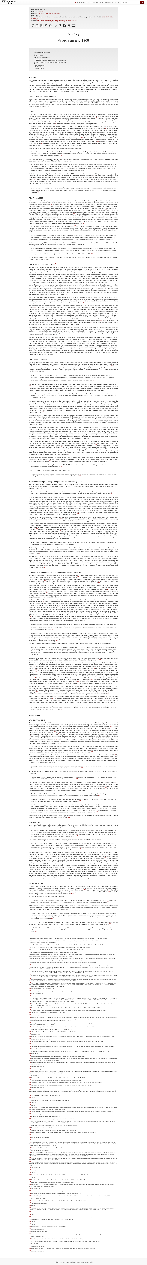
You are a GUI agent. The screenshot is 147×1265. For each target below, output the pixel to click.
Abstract (36, 51)
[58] (108, 589)
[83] (111, 726)
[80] (53, 698)
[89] (60, 743)
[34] (117, 402)
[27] (91, 322)
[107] (108, 901)
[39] (69, 454)
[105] (108, 891)
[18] (113, 238)
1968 (41, 13)
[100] (69, 817)
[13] (106, 209)
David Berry (39, 11)
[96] (106, 787)
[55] (78, 576)
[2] (55, 123)
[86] (59, 733)
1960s (38, 13)
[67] (57, 640)
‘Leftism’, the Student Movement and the (50, 62)
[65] (52, 629)
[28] (57, 339)
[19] (92, 253)
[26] (101, 320)
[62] (36, 610)
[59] (47, 592)
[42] (80, 475)
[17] (117, 229)
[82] (61, 709)
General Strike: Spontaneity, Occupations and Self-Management (50, 60)
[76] (78, 681)
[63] (30, 616)
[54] (45, 567)
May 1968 (51, 13)
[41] (61, 466)
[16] (75, 225)
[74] (35, 677)
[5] (98, 141)
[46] (78, 513)
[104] (85, 889)
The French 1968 (38, 56)
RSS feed (62, 1262)
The (39, 59)
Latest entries (84, 1262)
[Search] (130, 2)
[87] (30, 735)
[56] (45, 580)
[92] (82, 767)
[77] (113, 683)
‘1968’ (35, 54)
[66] (111, 636)
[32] (30, 385)
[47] (61, 518)
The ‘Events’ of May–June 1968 (42, 57)
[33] (49, 396)
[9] (93, 175)
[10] (34, 179)
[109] (110, 923)
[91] (115, 754)
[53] (43, 563)
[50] (60, 530)
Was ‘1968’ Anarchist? (40, 65)
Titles (67, 1262)
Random (56, 1262)
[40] (50, 460)
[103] (105, 857)
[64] (71, 618)
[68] (39, 654)
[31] (93, 380)
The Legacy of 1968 (39, 68)
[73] (36, 671)
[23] (83, 302)
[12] (51, 204)
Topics (78, 1262)
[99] (97, 811)
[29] (112, 365)
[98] (80, 800)
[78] (37, 691)
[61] (58, 606)
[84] (112, 728)
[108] (52, 918)
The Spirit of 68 (38, 66)
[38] (62, 446)
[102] (80, 848)
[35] (37, 410)
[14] (74, 213)
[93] (101, 771)
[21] (99, 278)
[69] (100, 659)
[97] (99, 795)
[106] (72, 893)
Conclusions (37, 64)
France (46, 13)
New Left (57, 13)
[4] (81, 137)
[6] (41, 143)
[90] (92, 751)
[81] (34, 700)
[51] (74, 543)
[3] (105, 128)
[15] (83, 223)
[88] (56, 739)
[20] (56, 263)
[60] (43, 601)
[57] (99, 582)
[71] (94, 668)
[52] (40, 553)
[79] (108, 693)
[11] (38, 191)
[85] (55, 731)
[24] (35, 307)
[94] (77, 778)
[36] (43, 411)
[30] (36, 371)
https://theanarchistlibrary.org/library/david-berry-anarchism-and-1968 (57, 20)
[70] (34, 666)
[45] (73, 506)
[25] (71, 312)
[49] (37, 529)
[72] (36, 670)
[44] (111, 493)
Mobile (91, 1262)
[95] (116, 782)
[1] (96, 117)
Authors (72, 1262)
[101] (77, 835)
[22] (66, 294)
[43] (71, 486)
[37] (96, 444)
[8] (84, 169)
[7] (62, 155)
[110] (36, 931)
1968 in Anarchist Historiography (42, 52)
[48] (102, 525)
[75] (92, 679)
